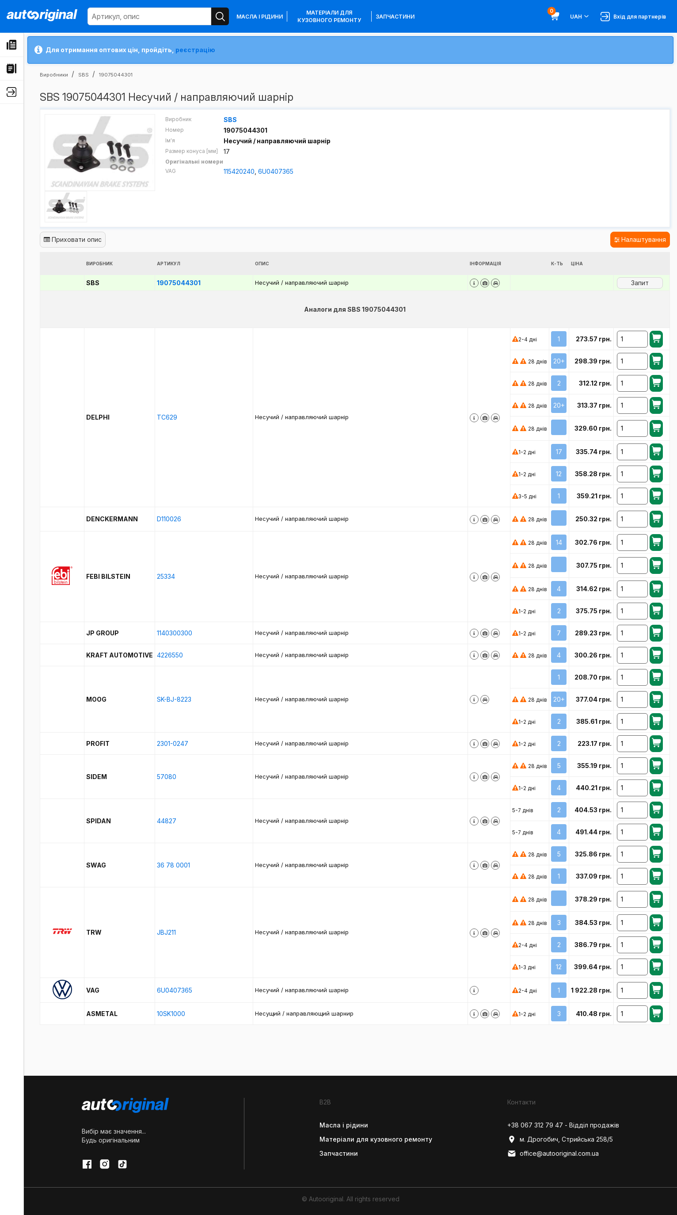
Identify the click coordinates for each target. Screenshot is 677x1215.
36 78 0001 (173, 865)
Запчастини (395, 16)
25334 (166, 576)
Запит (640, 283)
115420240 (239, 171)
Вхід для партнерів (633, 16)
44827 (166, 821)
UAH (580, 16)
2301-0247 (172, 743)
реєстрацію (195, 49)
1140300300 (174, 633)
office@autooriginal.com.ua (553, 1153)
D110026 (169, 519)
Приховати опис (73, 239)
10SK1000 (171, 1013)
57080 (166, 776)
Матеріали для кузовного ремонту (329, 16)
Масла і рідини (259, 16)
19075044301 (179, 283)
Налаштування (640, 239)
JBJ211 (166, 932)
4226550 (170, 655)
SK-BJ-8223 (174, 699)
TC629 (167, 417)
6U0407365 (275, 171)
